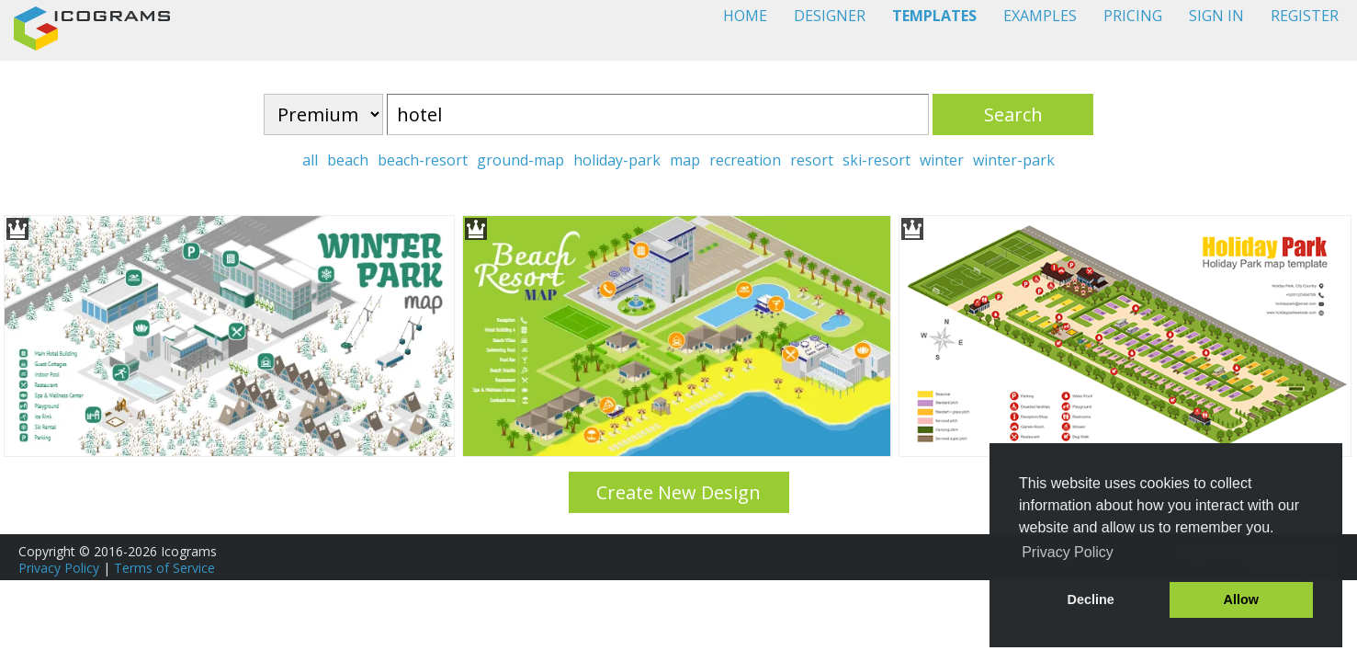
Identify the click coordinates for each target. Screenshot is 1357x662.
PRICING (1132, 16)
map (685, 160)
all (310, 160)
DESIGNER (829, 16)
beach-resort (423, 160)
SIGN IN (1216, 16)
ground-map (520, 160)
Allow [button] (1241, 599)
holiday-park (617, 160)
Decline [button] (1091, 599)
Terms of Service (164, 567)
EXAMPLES (1040, 16)
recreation (745, 160)
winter (942, 160)
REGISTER (1305, 16)
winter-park (1014, 160)
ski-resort (876, 160)
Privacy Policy (58, 567)
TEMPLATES (934, 16)
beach (347, 160)
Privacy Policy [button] (1068, 552)
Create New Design (678, 492)
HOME (745, 16)
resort (811, 160)
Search (1013, 114)
